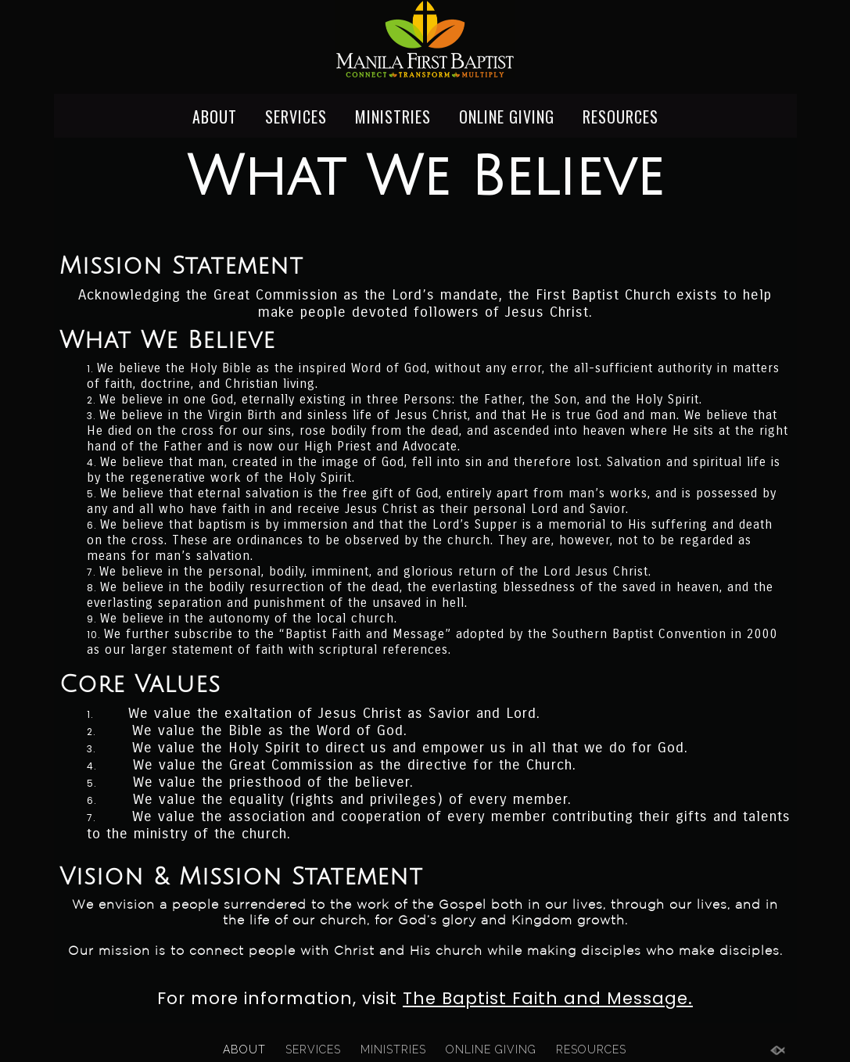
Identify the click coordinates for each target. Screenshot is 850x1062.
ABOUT (214, 116)
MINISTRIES (393, 116)
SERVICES (296, 116)
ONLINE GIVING (506, 116)
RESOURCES (620, 116)
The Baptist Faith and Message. (548, 998)
